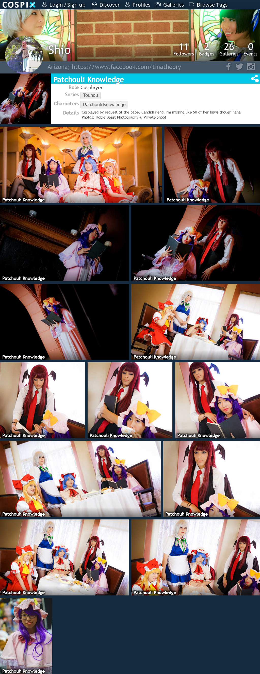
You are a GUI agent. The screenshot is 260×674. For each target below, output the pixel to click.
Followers (183, 49)
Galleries (228, 49)
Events (250, 49)
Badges (206, 49)
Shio (59, 49)
